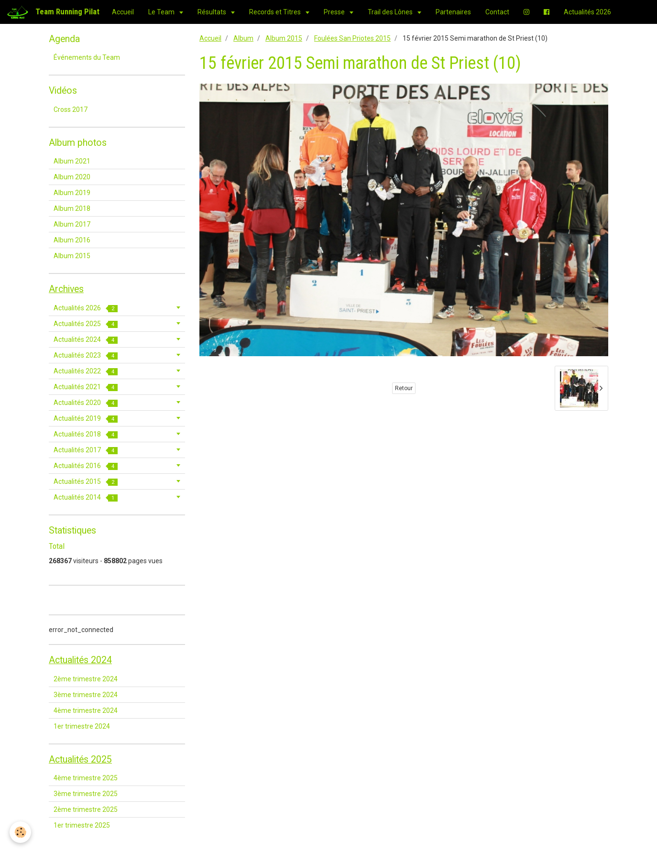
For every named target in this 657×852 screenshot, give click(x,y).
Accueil (123, 12)
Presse (335, 12)
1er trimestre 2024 (82, 726)
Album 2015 (283, 38)
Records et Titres (275, 12)
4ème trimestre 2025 (86, 778)
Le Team (162, 12)
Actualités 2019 (86, 419)
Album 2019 (72, 193)
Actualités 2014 (86, 497)
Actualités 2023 (86, 355)
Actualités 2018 (86, 434)
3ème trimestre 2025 (86, 793)
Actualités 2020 (86, 403)
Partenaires (453, 12)
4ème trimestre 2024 (86, 710)
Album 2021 (72, 161)
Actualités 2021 (86, 387)
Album (243, 38)
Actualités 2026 (587, 12)
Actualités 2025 (86, 324)
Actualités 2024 (86, 340)
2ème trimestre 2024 (86, 679)
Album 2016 (72, 240)
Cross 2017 (71, 109)
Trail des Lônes (391, 12)
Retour (404, 388)
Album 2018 (72, 208)
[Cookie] (20, 832)
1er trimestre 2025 (82, 825)
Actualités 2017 (86, 450)
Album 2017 (72, 224)
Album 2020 (72, 177)
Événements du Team (87, 57)
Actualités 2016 (86, 466)
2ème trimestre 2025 (86, 809)
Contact (497, 12)
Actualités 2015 (86, 482)
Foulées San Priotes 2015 (352, 38)
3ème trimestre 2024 (86, 695)
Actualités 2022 (86, 371)
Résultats (212, 12)
